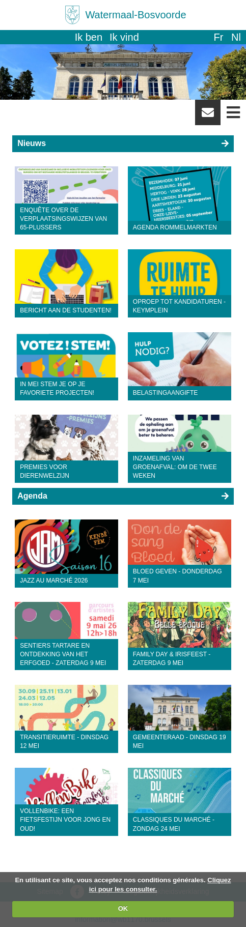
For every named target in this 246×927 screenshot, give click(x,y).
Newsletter (208, 116)
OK (123, 908)
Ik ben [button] (88, 37)
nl (236, 37)
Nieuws (31, 143)
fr (218, 37)
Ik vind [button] (124, 37)
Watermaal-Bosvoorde (135, 14)
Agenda (32, 495)
